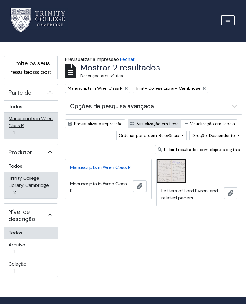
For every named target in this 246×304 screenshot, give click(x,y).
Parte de (20, 92)
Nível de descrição (22, 215)
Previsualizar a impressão (95, 123)
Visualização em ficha (154, 123)
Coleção (22, 267)
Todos (15, 106)
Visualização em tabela (209, 123)
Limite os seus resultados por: (31, 67)
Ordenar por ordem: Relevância (149, 135)
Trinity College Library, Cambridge (28, 185)
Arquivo (22, 248)
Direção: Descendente (214, 135)
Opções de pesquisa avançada (112, 106)
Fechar (127, 59)
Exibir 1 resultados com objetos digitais (199, 149)
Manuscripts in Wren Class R (30, 125)
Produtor (20, 152)
